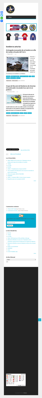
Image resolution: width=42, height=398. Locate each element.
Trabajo (9, 163)
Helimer (25, 392)
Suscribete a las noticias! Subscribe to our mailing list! (20, 219)
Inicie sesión (15, 80)
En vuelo (9, 165)
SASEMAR (10, 175)
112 (30, 76)
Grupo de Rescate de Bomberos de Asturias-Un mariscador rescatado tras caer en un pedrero (21, 88)
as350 (25, 113)
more (35, 180)
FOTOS (9, 167)
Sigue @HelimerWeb (25, 150)
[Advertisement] (21, 136)
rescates (8, 76)
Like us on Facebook (15, 154)
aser (15, 54)
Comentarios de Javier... (13, 210)
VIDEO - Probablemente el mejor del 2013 (17, 168)
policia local (13, 78)
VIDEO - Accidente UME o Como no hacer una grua (19, 177)
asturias (18, 78)
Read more (9, 80)
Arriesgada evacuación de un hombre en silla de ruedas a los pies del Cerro (21, 51)
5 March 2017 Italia (12, 208)
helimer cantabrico (15, 76)
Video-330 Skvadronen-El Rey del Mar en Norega (18, 238)
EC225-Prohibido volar (13, 251)
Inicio (9, 249)
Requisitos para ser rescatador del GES (16, 179)
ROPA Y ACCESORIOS (13, 246)
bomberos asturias (24, 76)
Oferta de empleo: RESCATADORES (16, 174)
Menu (9, 17)
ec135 (21, 113)
